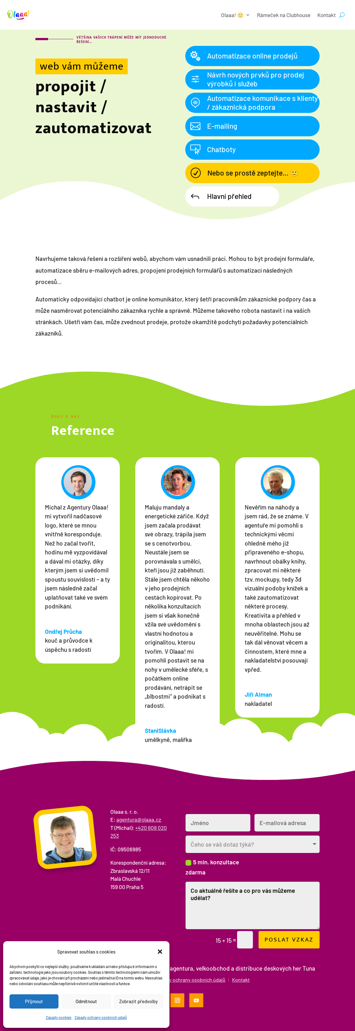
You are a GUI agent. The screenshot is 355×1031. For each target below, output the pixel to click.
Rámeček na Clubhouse (283, 15)
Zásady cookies (58, 1017)
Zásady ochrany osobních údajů (101, 1017)
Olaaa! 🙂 (232, 15)
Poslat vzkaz (289, 940)
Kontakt (326, 15)
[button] (160, 951)
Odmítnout (86, 1001)
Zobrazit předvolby (138, 1001)
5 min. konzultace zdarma (212, 867)
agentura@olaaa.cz (138, 819)
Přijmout (34, 1001)
